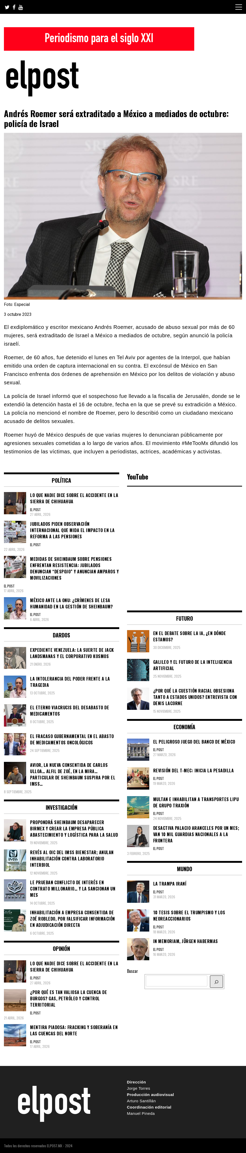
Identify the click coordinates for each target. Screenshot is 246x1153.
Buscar (132, 971)
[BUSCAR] (216, 981)
